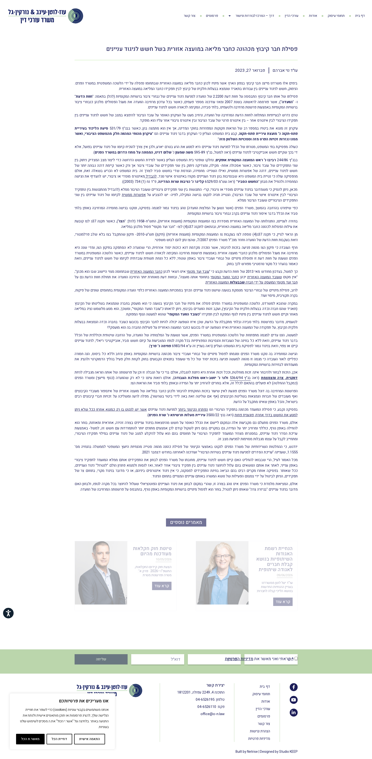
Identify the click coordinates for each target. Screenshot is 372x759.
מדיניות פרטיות (259, 738)
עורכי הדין (291, 15)
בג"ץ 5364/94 (240, 377)
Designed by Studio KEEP (279, 751)
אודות (313, 15)
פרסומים (212, 15)
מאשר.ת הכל (30, 738)
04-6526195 (205, 699)
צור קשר (189, 15)
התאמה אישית (89, 738)
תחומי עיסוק (336, 15)
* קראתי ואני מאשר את (259, 659)
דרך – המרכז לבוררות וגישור (251, 15)
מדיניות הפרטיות (239, 659)
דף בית (360, 15)
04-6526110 (206, 706)
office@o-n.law (212, 714)
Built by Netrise (247, 751)
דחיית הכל (59, 738)
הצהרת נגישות (260, 731)
